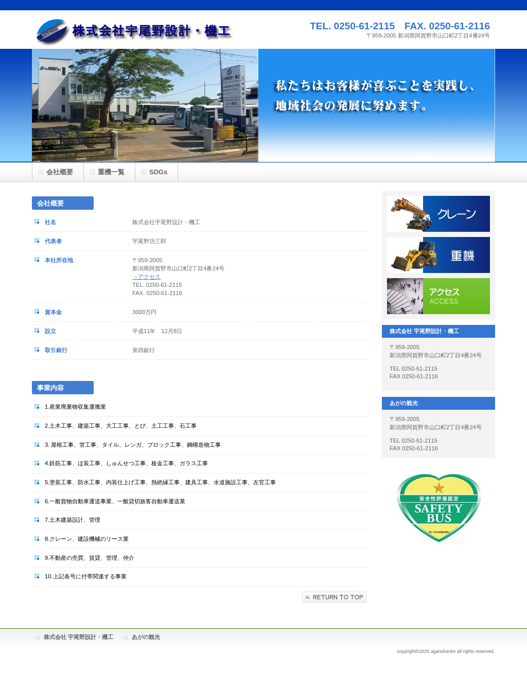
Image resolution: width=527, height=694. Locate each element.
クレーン (438, 214)
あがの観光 (146, 637)
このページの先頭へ (334, 597)
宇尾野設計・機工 (135, 29)
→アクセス (146, 276)
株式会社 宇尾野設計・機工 (78, 637)
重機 (438, 255)
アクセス (438, 296)
